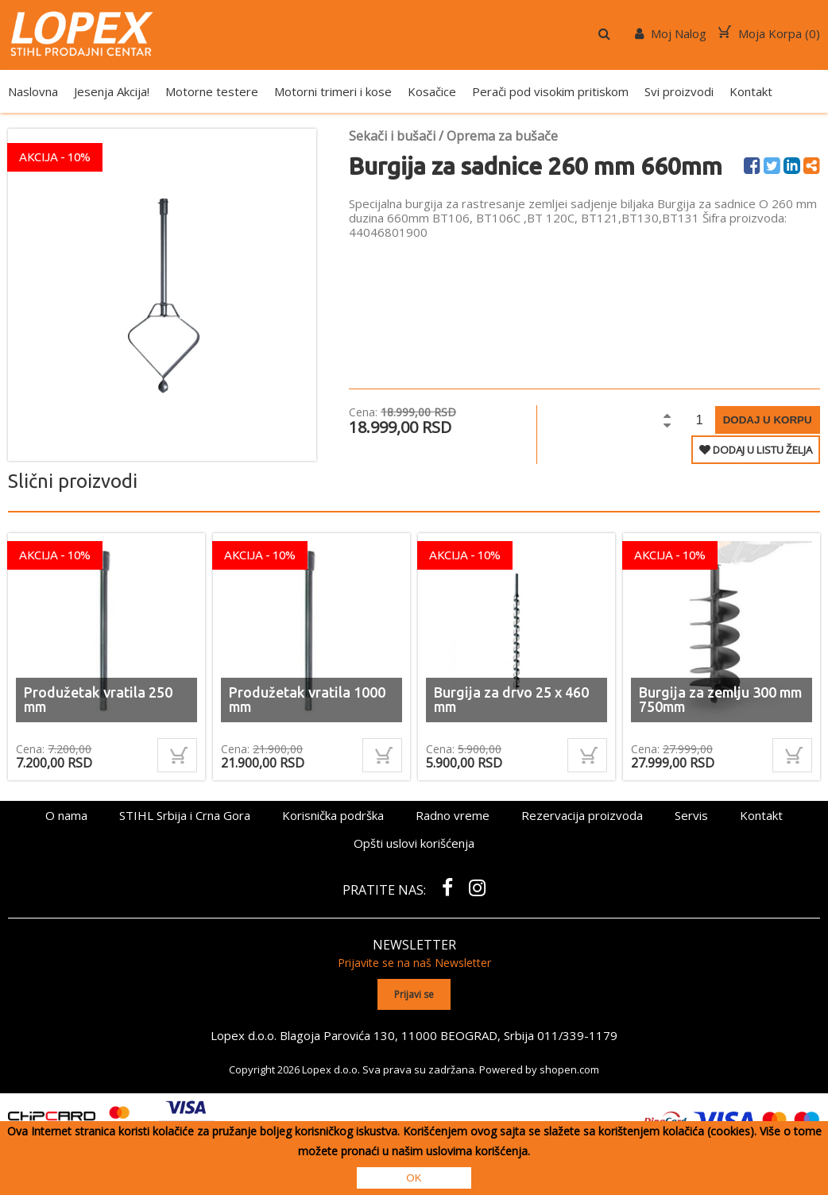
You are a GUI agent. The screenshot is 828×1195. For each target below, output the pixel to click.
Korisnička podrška (333, 815)
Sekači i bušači (392, 136)
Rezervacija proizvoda (582, 815)
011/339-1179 (577, 1034)
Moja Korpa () (769, 33)
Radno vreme (452, 815)
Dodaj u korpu (767, 420)
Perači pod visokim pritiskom (550, 91)
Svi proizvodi (679, 91)
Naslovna (33, 91)
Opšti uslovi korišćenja (414, 843)
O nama (66, 815)
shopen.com (569, 1069)
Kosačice (432, 91)
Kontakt (750, 91)
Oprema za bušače (502, 136)
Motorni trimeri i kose (333, 91)
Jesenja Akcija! (111, 91)
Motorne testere (211, 91)
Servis (691, 815)
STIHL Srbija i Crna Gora (184, 815)
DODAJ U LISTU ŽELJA (755, 450)
